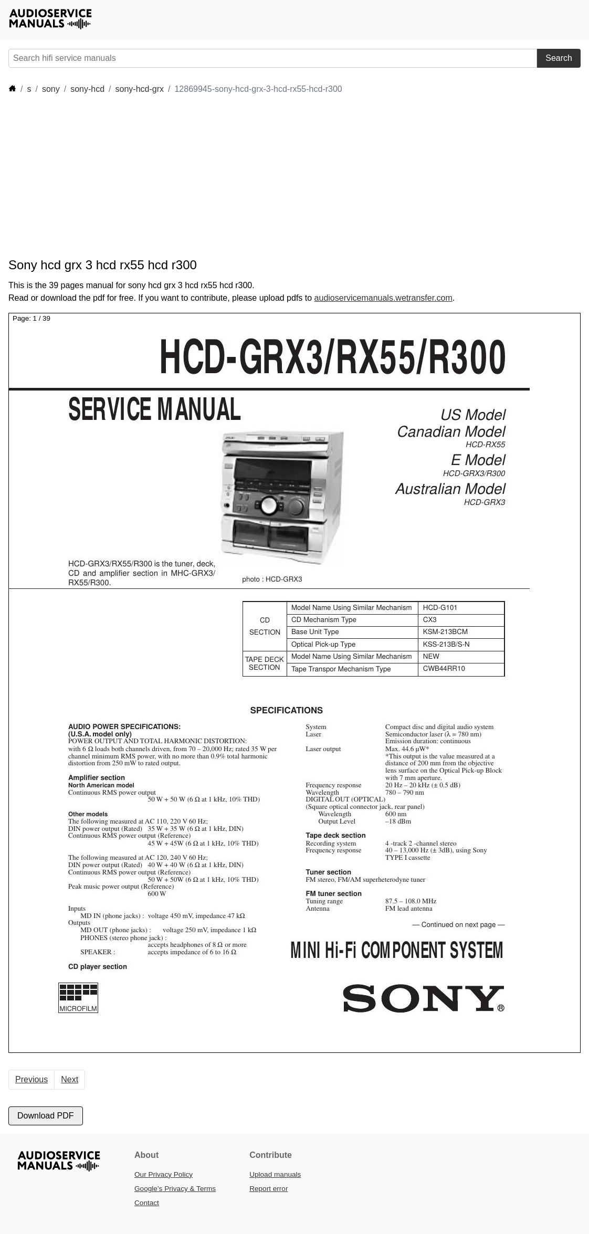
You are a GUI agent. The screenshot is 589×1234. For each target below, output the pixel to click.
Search (558, 58)
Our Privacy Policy (163, 1174)
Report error (268, 1189)
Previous (31, 1079)
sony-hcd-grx (139, 89)
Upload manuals (275, 1174)
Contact (146, 1203)
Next (69, 1079)
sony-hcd (87, 89)
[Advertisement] (199, 176)
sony (51, 89)
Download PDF (45, 1115)
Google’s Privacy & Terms (175, 1189)
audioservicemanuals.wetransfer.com (383, 297)
